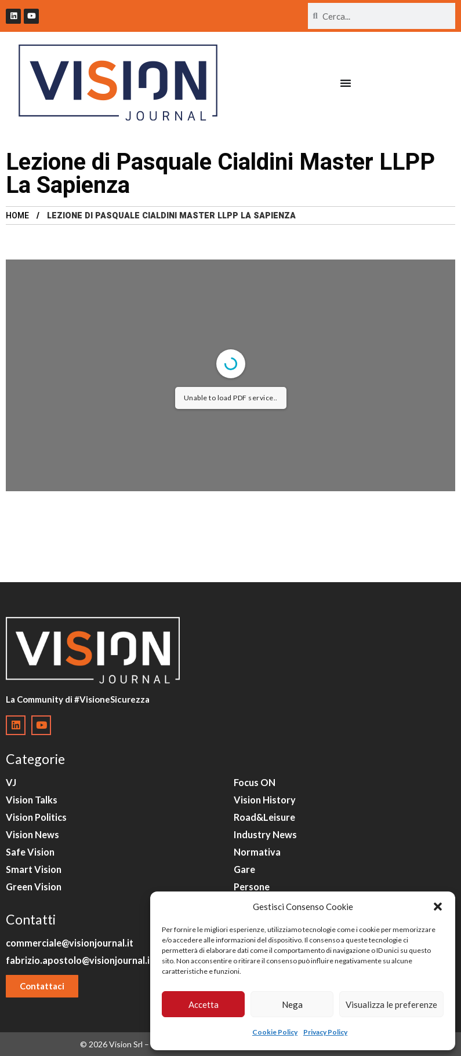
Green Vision (33, 886)
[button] (438, 906)
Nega (292, 1004)
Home (17, 216)
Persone (252, 886)
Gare (244, 869)
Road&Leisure (264, 817)
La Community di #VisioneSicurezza (78, 699)
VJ (11, 782)
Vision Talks (31, 799)
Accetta (203, 1004)
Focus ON (254, 782)
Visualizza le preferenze (391, 1004)
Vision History (265, 799)
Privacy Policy (325, 1032)
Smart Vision (33, 869)
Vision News (32, 834)
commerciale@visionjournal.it (69, 942)
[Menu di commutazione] (345, 83)
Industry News (265, 834)
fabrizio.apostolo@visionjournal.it (80, 960)
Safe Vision (30, 851)
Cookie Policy (274, 1032)
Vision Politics (36, 817)
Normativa (257, 851)
